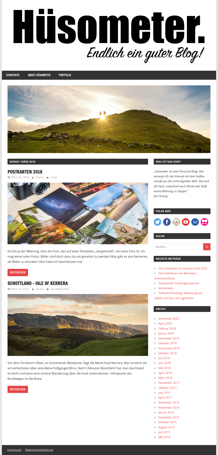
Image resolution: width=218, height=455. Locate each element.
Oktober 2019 (167, 343)
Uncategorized (60, 289)
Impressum (14, 450)
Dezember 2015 (168, 417)
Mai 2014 (164, 437)
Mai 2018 (164, 368)
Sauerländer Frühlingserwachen (178, 283)
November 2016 (169, 407)
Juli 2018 (164, 358)
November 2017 (169, 382)
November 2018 (169, 348)
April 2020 (165, 323)
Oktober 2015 (167, 422)
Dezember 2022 (168, 318)
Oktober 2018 (167, 353)
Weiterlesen (17, 272)
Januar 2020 (166, 333)
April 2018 (165, 373)
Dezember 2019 (168, 338)
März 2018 (165, 378)
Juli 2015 (164, 432)
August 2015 (166, 427)
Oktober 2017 (167, 388)
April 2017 (165, 397)
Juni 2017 (164, 392)
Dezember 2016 (168, 402)
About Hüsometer (39, 75)
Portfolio (65, 75)
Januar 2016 (166, 412)
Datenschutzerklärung (39, 450)
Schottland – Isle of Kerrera (38, 283)
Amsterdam (165, 288)
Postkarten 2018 (25, 172)
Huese (40, 177)
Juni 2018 (164, 363)
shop (54, 177)
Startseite (13, 75)
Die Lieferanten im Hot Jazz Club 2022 (182, 268)
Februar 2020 (167, 328)
